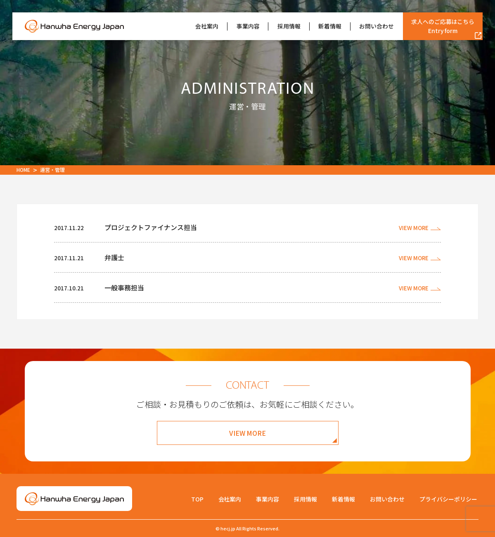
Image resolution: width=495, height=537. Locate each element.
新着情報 (329, 26)
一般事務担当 (124, 287)
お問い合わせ (376, 26)
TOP (197, 499)
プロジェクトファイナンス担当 (150, 227)
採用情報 (289, 26)
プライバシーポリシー (448, 499)
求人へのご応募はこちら (443, 26)
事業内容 (248, 26)
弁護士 (114, 257)
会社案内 (206, 26)
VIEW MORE (247, 433)
